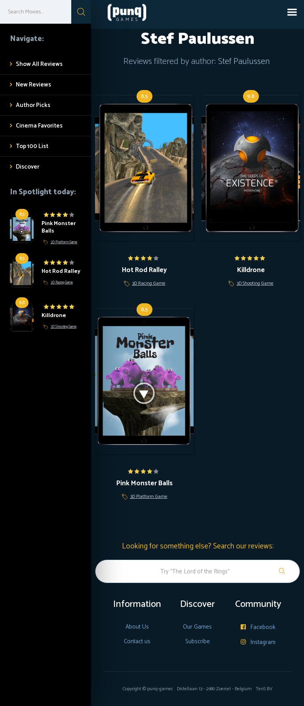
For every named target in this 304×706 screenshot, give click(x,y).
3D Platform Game (64, 242)
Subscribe (197, 641)
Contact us (137, 641)
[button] (292, 12)
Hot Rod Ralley (61, 271)
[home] (120, 14)
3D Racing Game (62, 282)
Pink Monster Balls (59, 227)
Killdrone (54, 315)
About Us (137, 627)
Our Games (197, 627)
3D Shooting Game (63, 327)
